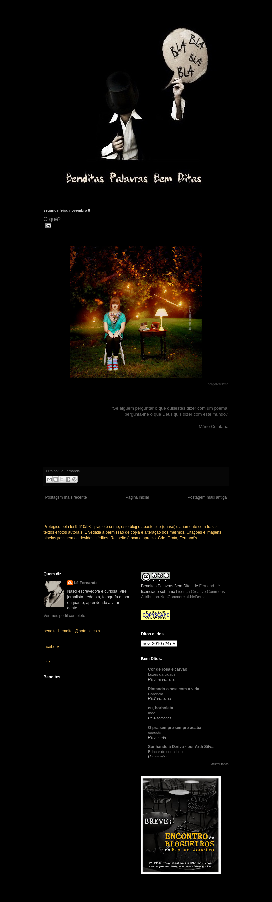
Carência (155, 694)
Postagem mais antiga (207, 497)
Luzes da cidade (161, 674)
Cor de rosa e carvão (167, 669)
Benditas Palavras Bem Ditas (166, 586)
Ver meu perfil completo (64, 615)
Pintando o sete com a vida (173, 689)
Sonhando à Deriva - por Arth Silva (181, 746)
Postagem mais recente (66, 497)
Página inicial (137, 497)
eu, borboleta (160, 708)
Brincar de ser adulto (165, 752)
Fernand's (207, 586)
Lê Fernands (85, 583)
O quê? (52, 219)
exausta (154, 732)
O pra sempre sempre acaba (174, 727)
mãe (151, 713)
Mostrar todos (219, 764)
